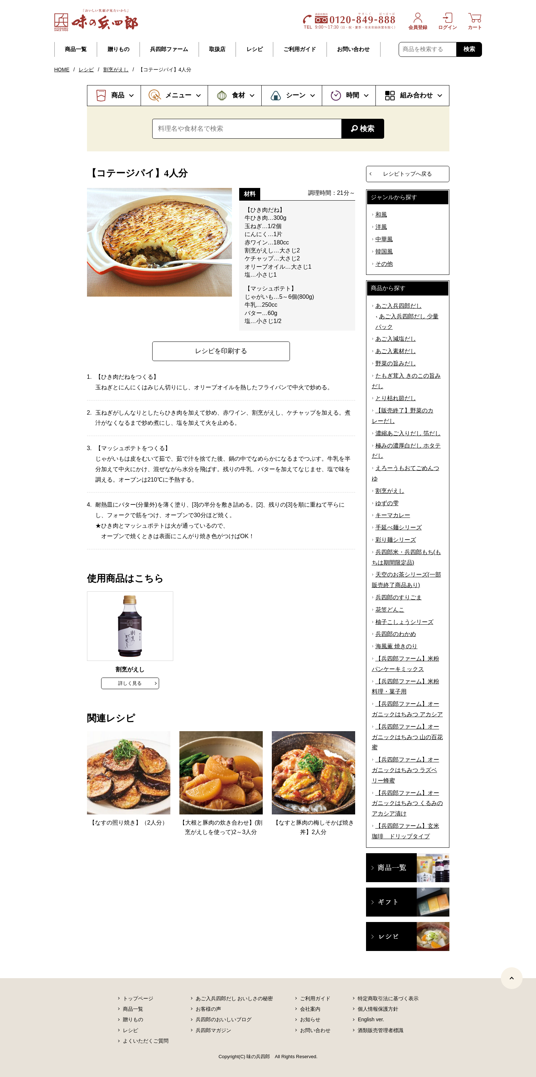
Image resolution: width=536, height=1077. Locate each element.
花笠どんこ (389, 610)
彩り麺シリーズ (395, 540)
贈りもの (118, 49)
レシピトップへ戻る (407, 174)
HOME (62, 69)
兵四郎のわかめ (395, 634)
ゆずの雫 (387, 503)
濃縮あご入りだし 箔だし (408, 433)
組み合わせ (416, 95)
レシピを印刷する (221, 351)
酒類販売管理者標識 (380, 1030)
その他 (384, 264)
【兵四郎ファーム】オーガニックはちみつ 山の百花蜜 (407, 737)
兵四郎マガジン (213, 1030)
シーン (296, 95)
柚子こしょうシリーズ (404, 622)
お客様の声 (208, 1009)
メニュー (178, 95)
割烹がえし (116, 69)
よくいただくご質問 (146, 1041)
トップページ (138, 998)
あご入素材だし (395, 351)
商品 (117, 95)
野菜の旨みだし (395, 363)
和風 (381, 214)
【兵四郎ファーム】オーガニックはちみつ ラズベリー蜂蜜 (405, 770)
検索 (469, 49)
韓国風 (384, 251)
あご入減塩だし (395, 339)
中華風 (384, 239)
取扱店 (217, 49)
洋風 (381, 227)
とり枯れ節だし (395, 398)
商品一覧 (76, 49)
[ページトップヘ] (512, 978)
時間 (352, 95)
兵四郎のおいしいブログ (224, 1019)
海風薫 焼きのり (396, 646)
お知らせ (310, 1019)
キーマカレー (392, 515)
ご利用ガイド (299, 49)
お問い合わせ (353, 49)
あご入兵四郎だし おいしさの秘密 (234, 998)
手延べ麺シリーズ (398, 527)
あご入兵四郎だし (398, 306)
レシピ (254, 49)
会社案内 (310, 1009)
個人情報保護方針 (378, 1009)
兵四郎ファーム (169, 49)
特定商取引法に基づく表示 (388, 998)
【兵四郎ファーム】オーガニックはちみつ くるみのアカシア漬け (407, 803)
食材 (238, 95)
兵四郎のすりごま (398, 597)
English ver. (371, 1019)
